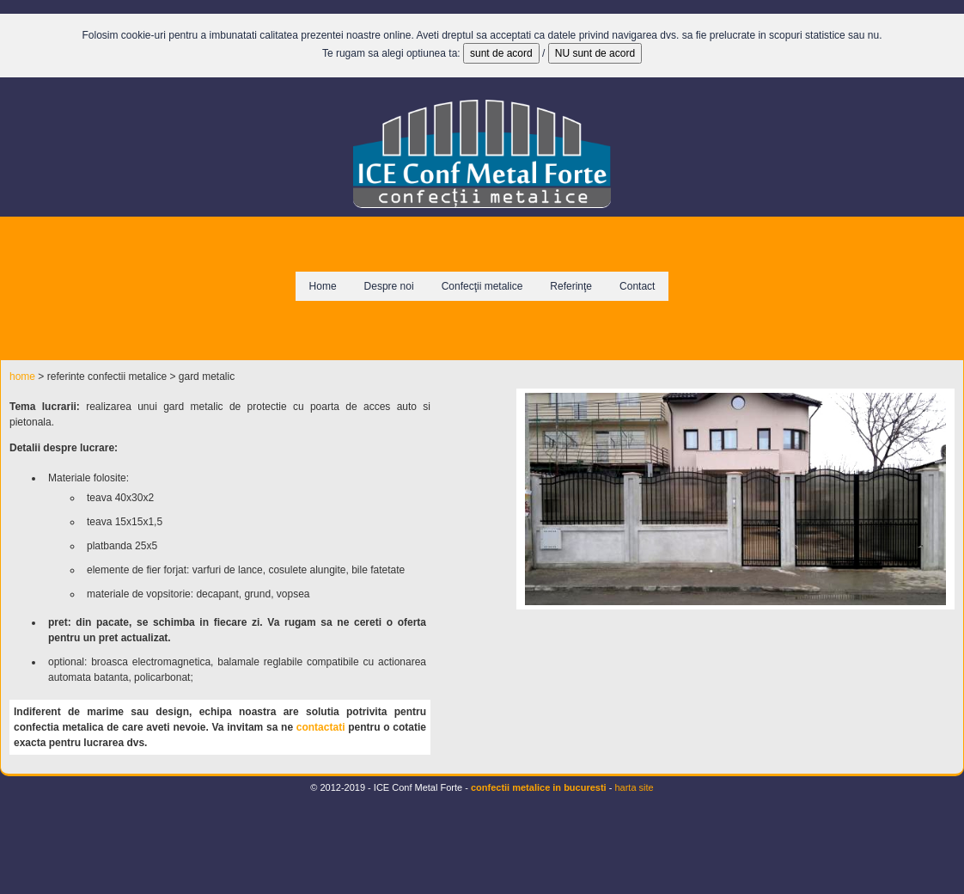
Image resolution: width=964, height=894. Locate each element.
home (22, 376)
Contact (637, 286)
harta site (633, 787)
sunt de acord (501, 53)
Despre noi (389, 286)
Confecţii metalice (482, 286)
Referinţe (571, 286)
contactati (320, 727)
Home (323, 286)
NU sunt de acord (595, 53)
